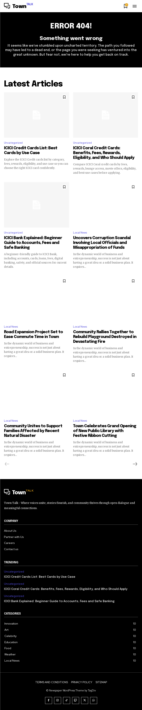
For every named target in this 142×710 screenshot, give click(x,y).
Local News (80, 232)
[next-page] (135, 464)
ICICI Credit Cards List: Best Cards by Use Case (39, 577)
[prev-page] (7, 464)
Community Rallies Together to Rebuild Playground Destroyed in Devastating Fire (104, 337)
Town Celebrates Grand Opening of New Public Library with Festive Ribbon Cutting (104, 431)
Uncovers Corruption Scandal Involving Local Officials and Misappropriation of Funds (102, 243)
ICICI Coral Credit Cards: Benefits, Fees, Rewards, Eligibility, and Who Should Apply (103, 153)
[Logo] (18, 6)
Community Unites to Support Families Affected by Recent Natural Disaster (33, 431)
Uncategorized (13, 142)
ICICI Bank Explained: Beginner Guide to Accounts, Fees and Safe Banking (33, 243)
